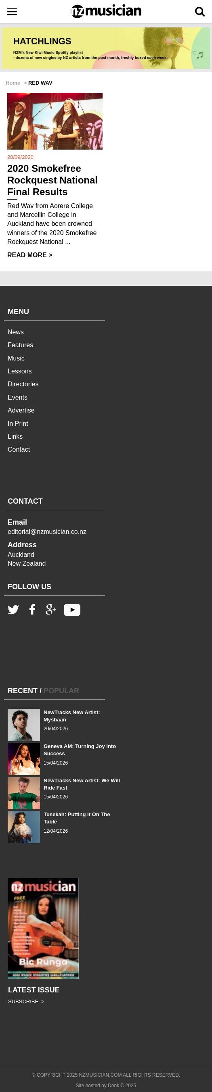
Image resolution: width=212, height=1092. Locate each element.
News (16, 332)
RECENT (23, 691)
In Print (18, 423)
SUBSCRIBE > (26, 1001)
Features (20, 345)
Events (17, 397)
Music (16, 358)
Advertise (21, 410)
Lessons (20, 371)
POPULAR (61, 691)
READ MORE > (29, 255)
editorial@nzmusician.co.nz (47, 531)
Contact (19, 449)
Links (15, 436)
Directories (23, 384)
